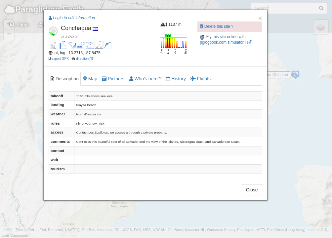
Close (252, 189)
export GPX (60, 58)
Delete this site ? (216, 26)
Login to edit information (72, 18)
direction (84, 58)
